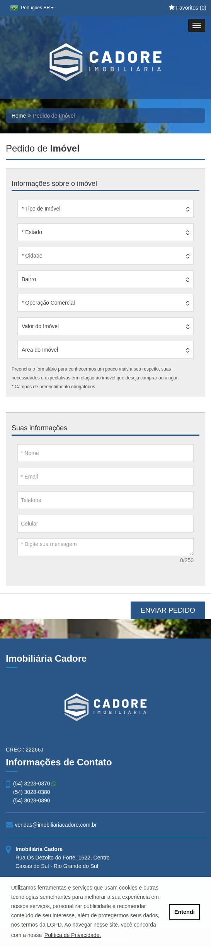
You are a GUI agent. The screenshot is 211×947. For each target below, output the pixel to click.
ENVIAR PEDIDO (168, 610)
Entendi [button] (184, 912)
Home (19, 116)
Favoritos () (187, 8)
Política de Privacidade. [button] (72, 935)
